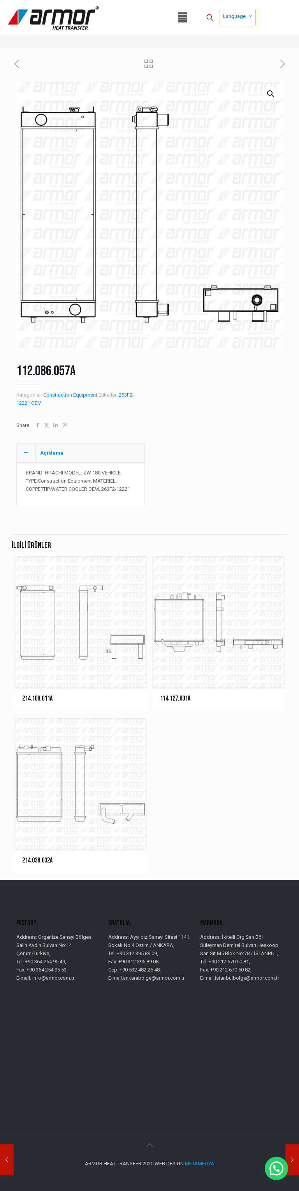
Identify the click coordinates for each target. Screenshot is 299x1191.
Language (238, 16)
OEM (36, 403)
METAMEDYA (199, 1163)
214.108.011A (37, 698)
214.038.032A (37, 860)
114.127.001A (175, 698)
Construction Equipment (70, 395)
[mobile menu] (182, 17)
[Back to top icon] (149, 1145)
